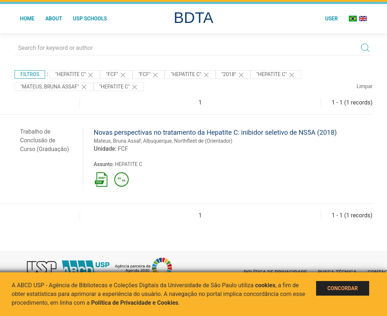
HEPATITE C (128, 164)
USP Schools (90, 18)
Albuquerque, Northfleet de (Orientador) (187, 141)
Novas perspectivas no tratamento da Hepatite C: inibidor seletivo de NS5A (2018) (215, 132)
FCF (123, 148)
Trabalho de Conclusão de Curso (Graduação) (44, 140)
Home (27, 18)
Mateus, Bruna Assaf (117, 141)
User (331, 18)
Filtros (29, 74)
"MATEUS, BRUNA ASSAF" (54, 87)
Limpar (364, 86)
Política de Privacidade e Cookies (135, 302)
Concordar (342, 288)
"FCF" (116, 75)
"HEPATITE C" (74, 75)
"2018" (233, 75)
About (53, 18)
